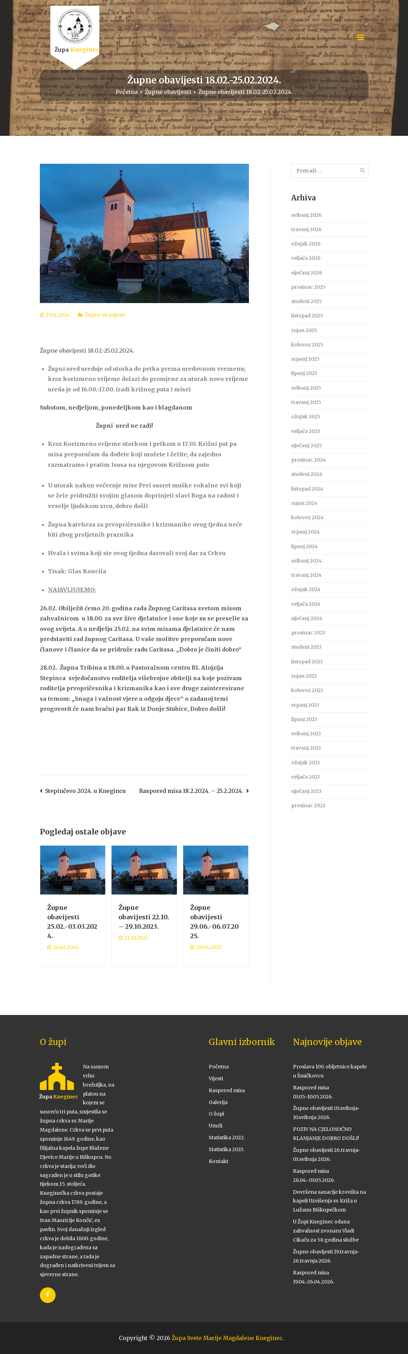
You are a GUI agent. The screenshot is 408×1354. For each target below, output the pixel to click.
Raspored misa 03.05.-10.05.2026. (313, 1092)
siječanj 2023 (306, 791)
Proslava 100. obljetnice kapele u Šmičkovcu (330, 1071)
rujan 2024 (304, 503)
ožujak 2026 (306, 244)
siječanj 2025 (306, 445)
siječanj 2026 (306, 273)
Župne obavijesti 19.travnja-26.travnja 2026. (326, 1256)
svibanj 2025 (306, 388)
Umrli (215, 1126)
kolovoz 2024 (307, 517)
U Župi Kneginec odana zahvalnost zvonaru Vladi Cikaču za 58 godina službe (326, 1231)
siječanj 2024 (306, 618)
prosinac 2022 (308, 805)
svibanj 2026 (306, 215)
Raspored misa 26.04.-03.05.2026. (314, 1175)
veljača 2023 (305, 777)
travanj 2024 (306, 575)
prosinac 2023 (308, 633)
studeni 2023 (306, 647)
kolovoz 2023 (307, 690)
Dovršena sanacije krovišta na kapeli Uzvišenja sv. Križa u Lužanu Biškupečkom (329, 1201)
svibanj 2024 (306, 561)
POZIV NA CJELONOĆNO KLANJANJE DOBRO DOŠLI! (326, 1133)
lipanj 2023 (304, 719)
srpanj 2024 (305, 532)
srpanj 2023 (305, 705)
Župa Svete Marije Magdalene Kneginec (227, 1337)
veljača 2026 (306, 258)
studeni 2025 (306, 301)
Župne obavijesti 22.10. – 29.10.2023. (144, 917)
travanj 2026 (306, 229)
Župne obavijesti (105, 315)
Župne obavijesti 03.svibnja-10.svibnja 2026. (326, 1112)
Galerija (218, 1102)
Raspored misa (227, 1090)
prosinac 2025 (308, 287)
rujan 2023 (304, 676)
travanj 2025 (306, 402)
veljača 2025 (305, 431)
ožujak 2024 (306, 589)
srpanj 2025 (305, 359)
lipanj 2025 (304, 373)
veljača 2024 (306, 604)
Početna (219, 1067)
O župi (216, 1114)
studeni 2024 (306, 474)
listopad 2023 (307, 661)
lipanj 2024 (304, 546)
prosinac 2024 (308, 460)
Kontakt (218, 1161)
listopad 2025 (307, 315)
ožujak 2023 (305, 762)
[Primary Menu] (360, 37)
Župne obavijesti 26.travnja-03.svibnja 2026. (327, 1154)
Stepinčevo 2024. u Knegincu (85, 790)
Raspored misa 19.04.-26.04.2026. (313, 1277)
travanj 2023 (306, 748)
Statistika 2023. (226, 1149)
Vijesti (216, 1078)
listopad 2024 (307, 489)
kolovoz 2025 (307, 344)
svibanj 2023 (306, 733)
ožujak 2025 (305, 416)
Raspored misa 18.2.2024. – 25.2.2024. (191, 790)
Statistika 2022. (227, 1137)
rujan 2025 (304, 330)
